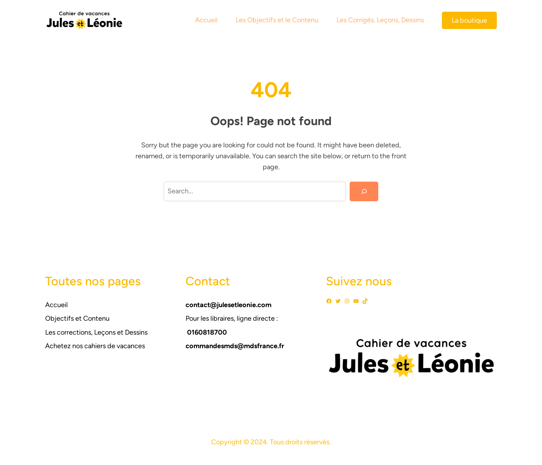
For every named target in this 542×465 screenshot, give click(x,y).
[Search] (364, 191)
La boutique (469, 20)
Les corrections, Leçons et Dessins (96, 332)
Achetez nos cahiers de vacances (95, 346)
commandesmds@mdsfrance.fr (235, 346)
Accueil (56, 305)
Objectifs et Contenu (77, 318)
